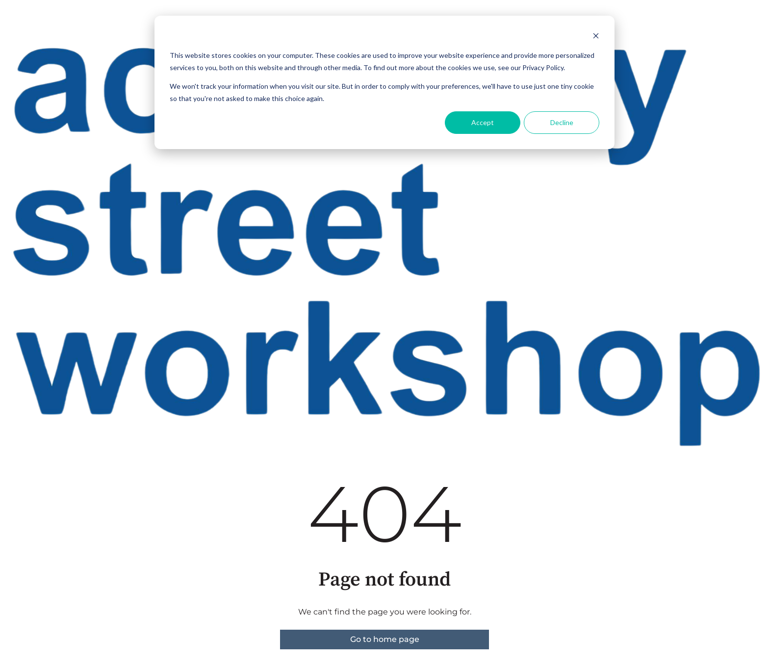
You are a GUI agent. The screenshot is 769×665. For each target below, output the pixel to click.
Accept (482, 122)
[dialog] (384, 82)
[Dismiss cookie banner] (595, 37)
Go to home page (384, 639)
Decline (561, 122)
